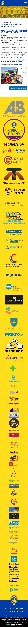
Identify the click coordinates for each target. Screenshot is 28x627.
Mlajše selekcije (10, 611)
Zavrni (12, 624)
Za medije (20, 611)
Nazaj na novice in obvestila (18, 88)
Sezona (12, 608)
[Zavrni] (26, 622)
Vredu (8, 624)
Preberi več (18, 624)
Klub (6, 608)
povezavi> (20, 64)
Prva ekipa (19, 608)
